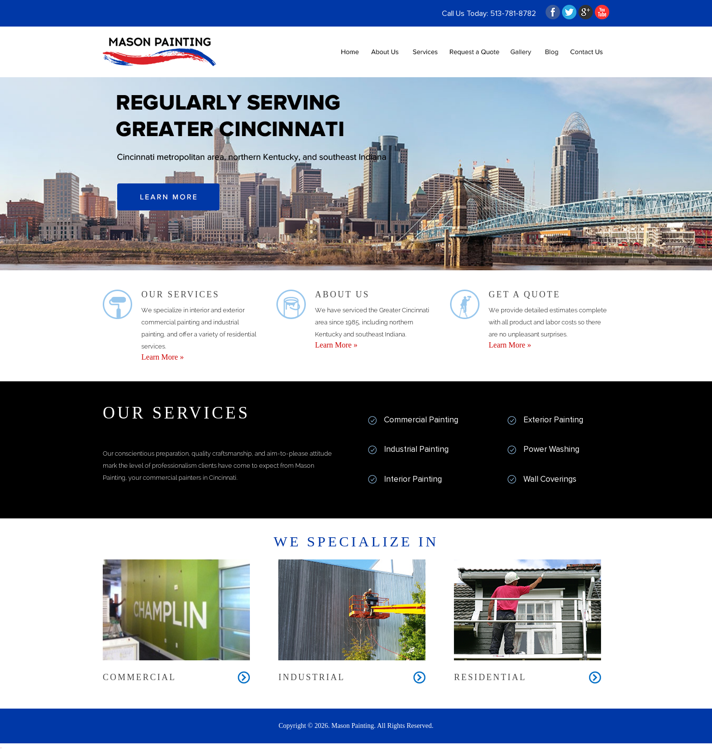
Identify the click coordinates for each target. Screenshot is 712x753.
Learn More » (162, 357)
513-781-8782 (513, 13)
